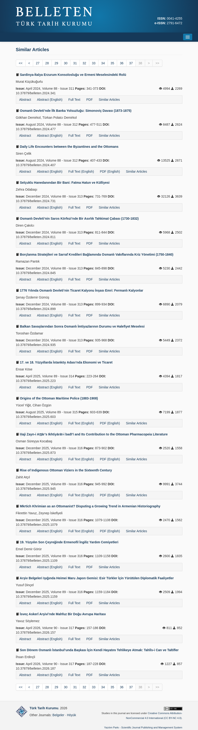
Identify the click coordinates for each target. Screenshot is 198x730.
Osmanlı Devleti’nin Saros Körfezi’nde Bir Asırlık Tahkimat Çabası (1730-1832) (77, 218)
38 (140, 63)
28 (47, 63)
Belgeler (58, 715)
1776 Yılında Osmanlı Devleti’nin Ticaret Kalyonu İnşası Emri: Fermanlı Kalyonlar (79, 290)
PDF (89, 99)
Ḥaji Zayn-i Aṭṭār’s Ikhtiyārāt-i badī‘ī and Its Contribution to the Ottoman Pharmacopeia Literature (92, 434)
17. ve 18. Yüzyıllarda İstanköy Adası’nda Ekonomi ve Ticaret (64, 362)
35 (112, 63)
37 (131, 63)
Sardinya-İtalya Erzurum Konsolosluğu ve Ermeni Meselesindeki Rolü (71, 75)
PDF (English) (110, 171)
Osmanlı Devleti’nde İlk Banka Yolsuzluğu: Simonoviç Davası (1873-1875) (74, 110)
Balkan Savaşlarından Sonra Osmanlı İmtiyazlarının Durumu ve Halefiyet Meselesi (80, 326)
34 (103, 63)
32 (84, 63)
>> (157, 63)
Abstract (25, 99)
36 (121, 63)
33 (94, 63)
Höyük (71, 715)
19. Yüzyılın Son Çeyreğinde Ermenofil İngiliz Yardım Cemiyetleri (67, 542)
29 (56, 63)
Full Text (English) (81, 171)
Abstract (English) (49, 99)
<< (21, 63)
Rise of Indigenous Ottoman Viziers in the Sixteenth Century (64, 470)
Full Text (74, 99)
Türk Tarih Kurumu (44, 708)
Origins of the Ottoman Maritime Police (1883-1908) (57, 398)
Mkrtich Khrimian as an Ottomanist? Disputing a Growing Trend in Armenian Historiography (88, 506)
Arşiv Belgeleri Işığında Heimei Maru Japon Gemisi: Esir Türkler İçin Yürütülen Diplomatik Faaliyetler (95, 578)
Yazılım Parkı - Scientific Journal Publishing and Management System (143, 727)
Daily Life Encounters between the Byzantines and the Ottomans (67, 146)
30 (66, 63)
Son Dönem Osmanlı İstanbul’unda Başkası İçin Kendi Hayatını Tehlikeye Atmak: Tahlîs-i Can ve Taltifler (97, 650)
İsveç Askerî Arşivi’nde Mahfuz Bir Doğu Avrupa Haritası (61, 614)
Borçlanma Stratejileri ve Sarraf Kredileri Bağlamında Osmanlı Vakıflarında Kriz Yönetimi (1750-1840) (94, 254)
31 (75, 63)
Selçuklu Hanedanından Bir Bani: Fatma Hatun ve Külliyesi (63, 182)
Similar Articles (109, 99)
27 (38, 63)
